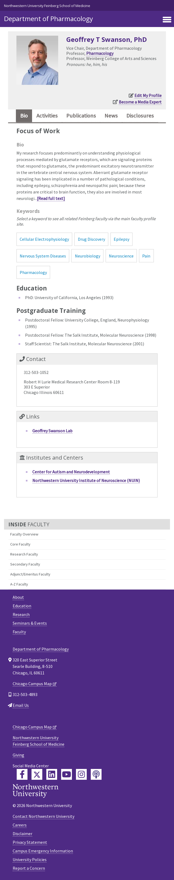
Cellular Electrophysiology (44, 239)
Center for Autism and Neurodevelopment (71, 471)
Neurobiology (87, 256)
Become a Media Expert (140, 102)
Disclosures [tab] (140, 115)
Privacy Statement (30, 842)
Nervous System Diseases (43, 256)
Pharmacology (99, 53)
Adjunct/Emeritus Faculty (30, 574)
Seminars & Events (30, 623)
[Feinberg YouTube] (66, 774)
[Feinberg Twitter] (37, 774)
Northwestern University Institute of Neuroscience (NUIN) (86, 480)
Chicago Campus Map (32, 683)
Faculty (19, 631)
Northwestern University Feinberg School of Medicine (47, 5)
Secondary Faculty (25, 564)
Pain (146, 256)
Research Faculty (24, 554)
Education (22, 605)
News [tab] (111, 115)
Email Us (21, 705)
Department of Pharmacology (48, 18)
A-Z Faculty (19, 584)
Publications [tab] (81, 115)
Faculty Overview (24, 534)
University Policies (30, 859)
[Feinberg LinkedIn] (51, 774)
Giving (18, 755)
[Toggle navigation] (167, 20)
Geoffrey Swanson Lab (52, 430)
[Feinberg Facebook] (22, 774)
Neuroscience (121, 256)
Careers (20, 825)
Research (21, 614)
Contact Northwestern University (43, 816)
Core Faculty (20, 544)
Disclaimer (22, 833)
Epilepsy (121, 239)
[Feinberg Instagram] (81, 774)
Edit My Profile (148, 95)
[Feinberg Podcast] (96, 774)
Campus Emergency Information (43, 851)
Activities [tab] (47, 115)
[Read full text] (51, 198)
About (18, 597)
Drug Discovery (91, 239)
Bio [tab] (24, 115)
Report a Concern (29, 868)
